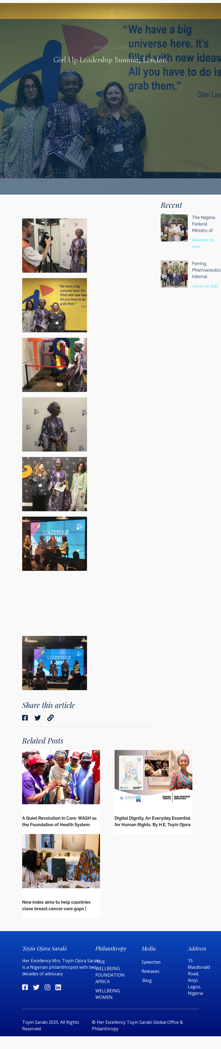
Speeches (151, 962)
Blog (147, 980)
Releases (151, 971)
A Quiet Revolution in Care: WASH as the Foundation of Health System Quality (59, 825)
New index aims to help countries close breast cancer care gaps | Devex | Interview (56, 909)
